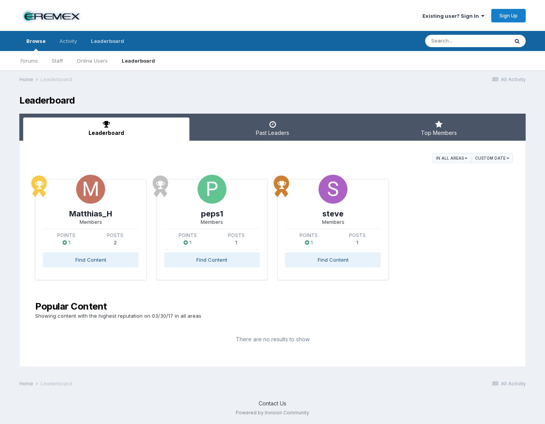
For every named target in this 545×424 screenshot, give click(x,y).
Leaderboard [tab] (106, 128)
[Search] (467, 41)
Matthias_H (90, 213)
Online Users (92, 61)
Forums (29, 61)
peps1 (212, 213)
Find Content (90, 260)
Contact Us (272, 403)
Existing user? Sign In (453, 16)
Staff (57, 61)
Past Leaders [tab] (272, 128)
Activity (68, 41)
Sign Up (508, 15)
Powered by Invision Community (272, 412)
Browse (36, 44)
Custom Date (492, 158)
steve (333, 213)
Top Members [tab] (438, 128)
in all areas (451, 158)
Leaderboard (138, 61)
